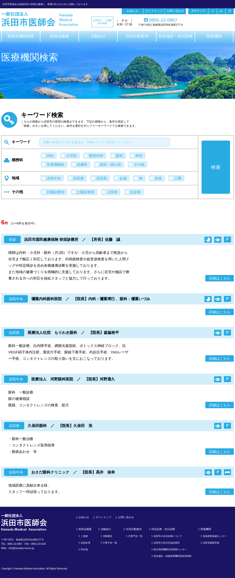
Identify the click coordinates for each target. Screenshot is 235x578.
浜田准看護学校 (211, 542)
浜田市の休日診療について (168, 536)
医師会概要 (59, 36)
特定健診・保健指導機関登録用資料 (173, 556)
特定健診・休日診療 (176, 36)
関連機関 (214, 36)
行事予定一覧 (110, 542)
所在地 (84, 549)
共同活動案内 (137, 36)
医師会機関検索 (21, 36)
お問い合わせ (175, 11)
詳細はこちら (219, 278)
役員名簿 (85, 542)
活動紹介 (98, 36)
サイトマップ (154, 11)
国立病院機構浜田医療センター (170, 549)
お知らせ (132, 11)
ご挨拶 (84, 536)
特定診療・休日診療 (163, 529)
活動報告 (107, 536)
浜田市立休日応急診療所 (167, 542)
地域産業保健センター (214, 536)
